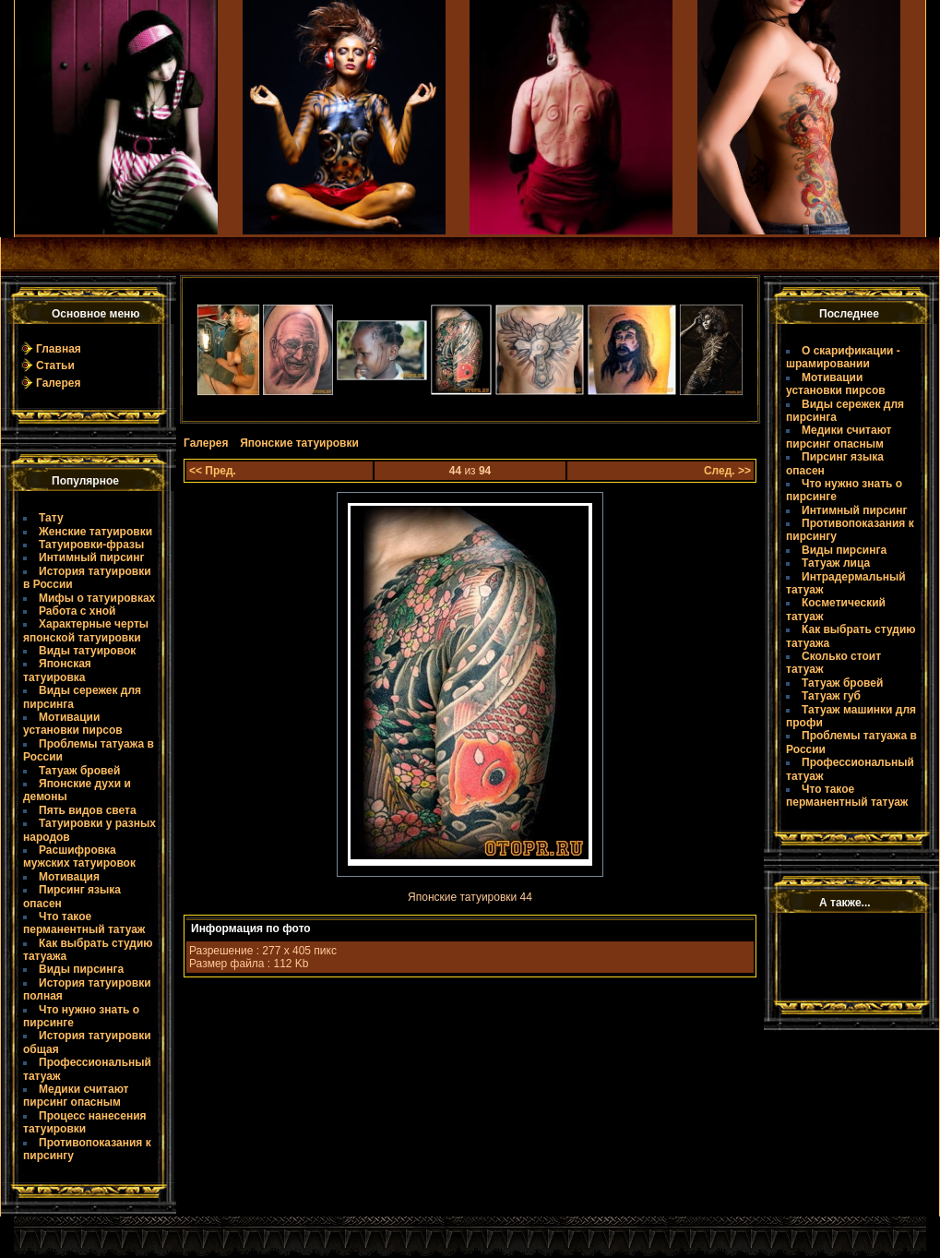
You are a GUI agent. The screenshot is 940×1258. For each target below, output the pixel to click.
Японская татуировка (57, 670)
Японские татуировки (299, 443)
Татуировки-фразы (91, 544)
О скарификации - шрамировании (843, 357)
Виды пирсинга (81, 969)
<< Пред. (212, 470)
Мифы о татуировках (97, 598)
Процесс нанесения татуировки (85, 1122)
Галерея (58, 383)
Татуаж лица (836, 563)
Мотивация (69, 876)
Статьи (55, 365)
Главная (58, 348)
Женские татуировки (95, 531)
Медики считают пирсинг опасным (75, 1095)
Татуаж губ (831, 695)
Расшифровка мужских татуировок (79, 856)
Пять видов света (88, 810)
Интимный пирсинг (91, 557)
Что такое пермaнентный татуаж (84, 923)
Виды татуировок (87, 650)
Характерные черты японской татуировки (86, 630)
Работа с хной (77, 611)
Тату (51, 517)
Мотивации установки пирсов (73, 724)
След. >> (727, 470)
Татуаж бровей (79, 770)
